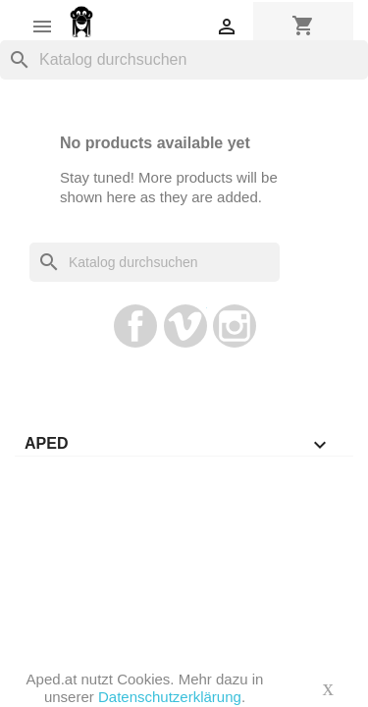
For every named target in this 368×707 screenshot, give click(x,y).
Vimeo (185, 326)
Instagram (234, 326)
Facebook (135, 326)
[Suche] (184, 60)
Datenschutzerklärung (169, 696)
